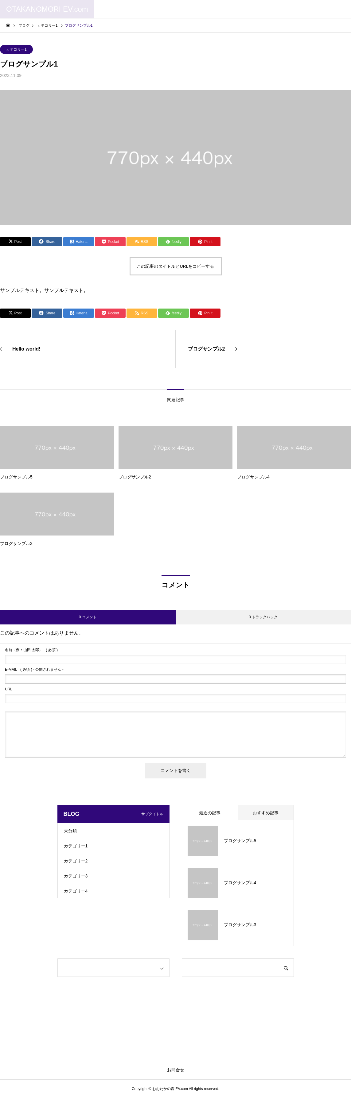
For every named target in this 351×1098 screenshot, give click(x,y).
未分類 (70, 830)
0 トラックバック (263, 617)
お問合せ (175, 1069)
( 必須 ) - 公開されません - (34, 669)
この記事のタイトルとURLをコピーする (175, 266)
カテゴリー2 (76, 860)
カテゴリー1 (16, 49)
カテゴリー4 (76, 891)
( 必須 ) (31, 650)
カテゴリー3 (76, 875)
